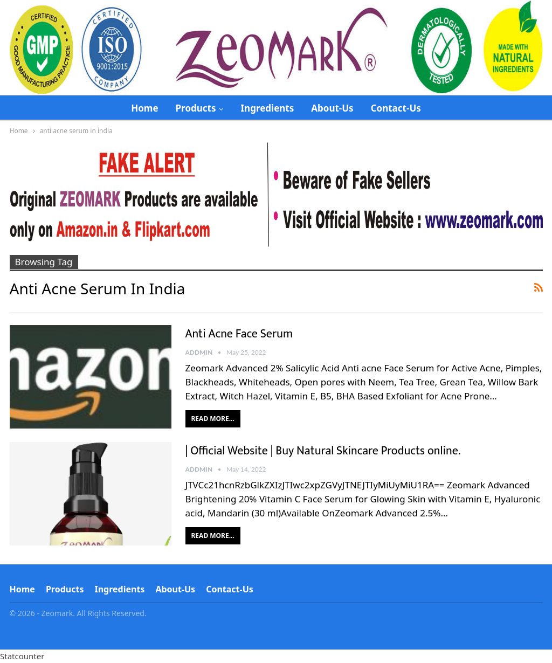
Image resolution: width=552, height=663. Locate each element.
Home (144, 108)
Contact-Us (396, 108)
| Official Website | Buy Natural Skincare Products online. (323, 451)
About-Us (332, 108)
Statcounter (22, 656)
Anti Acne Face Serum (239, 334)
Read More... (212, 418)
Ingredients (267, 108)
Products (196, 108)
